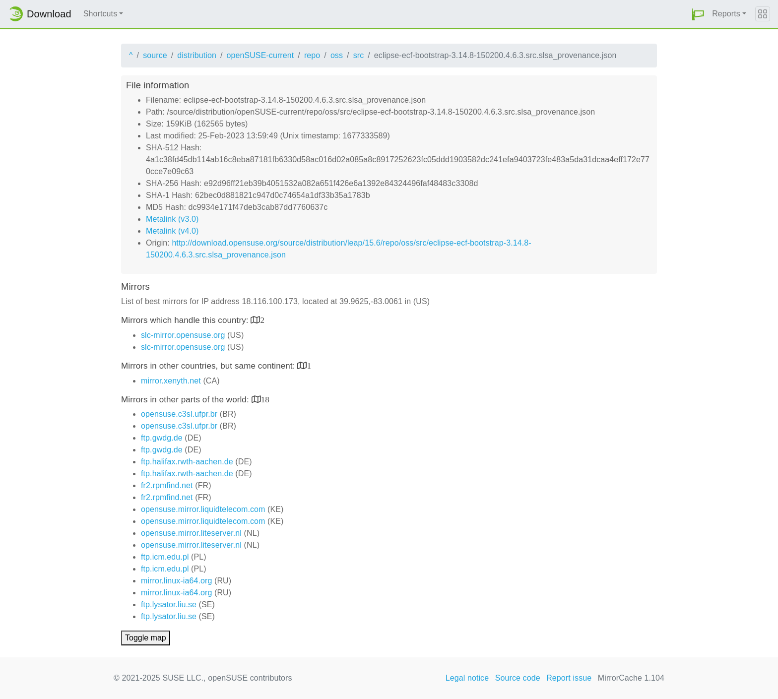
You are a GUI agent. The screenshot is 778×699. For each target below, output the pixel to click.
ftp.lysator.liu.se (168, 604)
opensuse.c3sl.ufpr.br (179, 414)
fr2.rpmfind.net (167, 485)
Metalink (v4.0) (172, 231)
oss (336, 55)
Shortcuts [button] (100, 13)
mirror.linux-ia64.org (176, 580)
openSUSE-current (260, 55)
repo (312, 55)
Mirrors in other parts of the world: (186, 399)
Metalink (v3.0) (172, 219)
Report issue (568, 678)
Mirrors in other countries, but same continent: (209, 366)
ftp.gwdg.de (162, 438)
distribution (196, 55)
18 (265, 399)
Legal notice (467, 678)
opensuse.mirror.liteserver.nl (191, 533)
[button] (698, 14)
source (155, 55)
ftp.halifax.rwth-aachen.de (187, 461)
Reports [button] (726, 13)
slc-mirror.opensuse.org (183, 335)
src (358, 55)
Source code (517, 678)
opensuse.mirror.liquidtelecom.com (203, 509)
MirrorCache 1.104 (631, 678)
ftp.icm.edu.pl (165, 557)
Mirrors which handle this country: (186, 320)
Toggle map (145, 638)
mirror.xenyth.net (171, 381)
